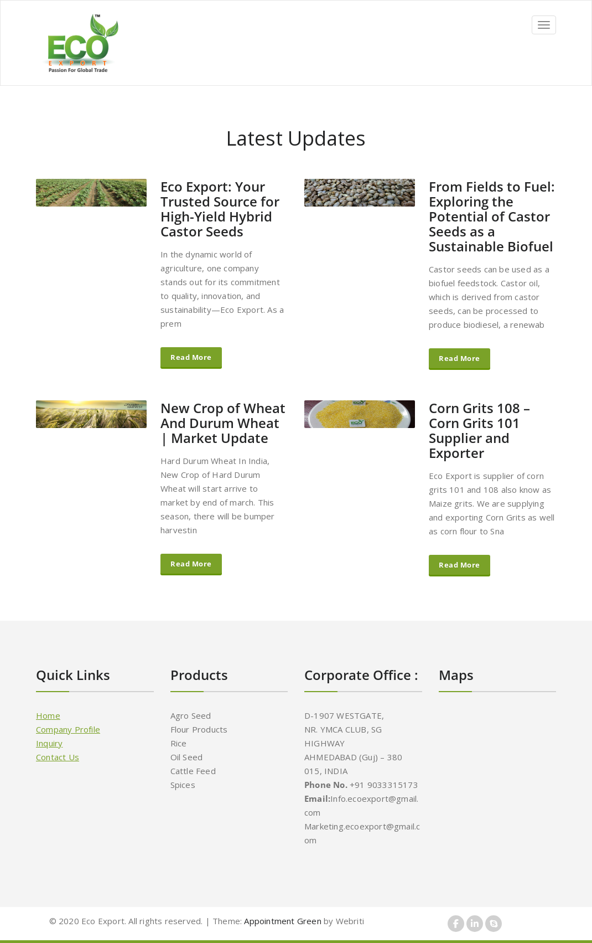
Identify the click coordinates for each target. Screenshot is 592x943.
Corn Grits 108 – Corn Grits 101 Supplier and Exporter (479, 430)
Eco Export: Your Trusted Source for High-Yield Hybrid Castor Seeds (219, 208)
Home (48, 715)
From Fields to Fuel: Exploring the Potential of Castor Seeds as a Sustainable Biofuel (492, 216)
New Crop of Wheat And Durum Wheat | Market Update (222, 423)
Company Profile (68, 729)
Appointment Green (281, 920)
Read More (191, 357)
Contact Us (57, 756)
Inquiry (49, 743)
